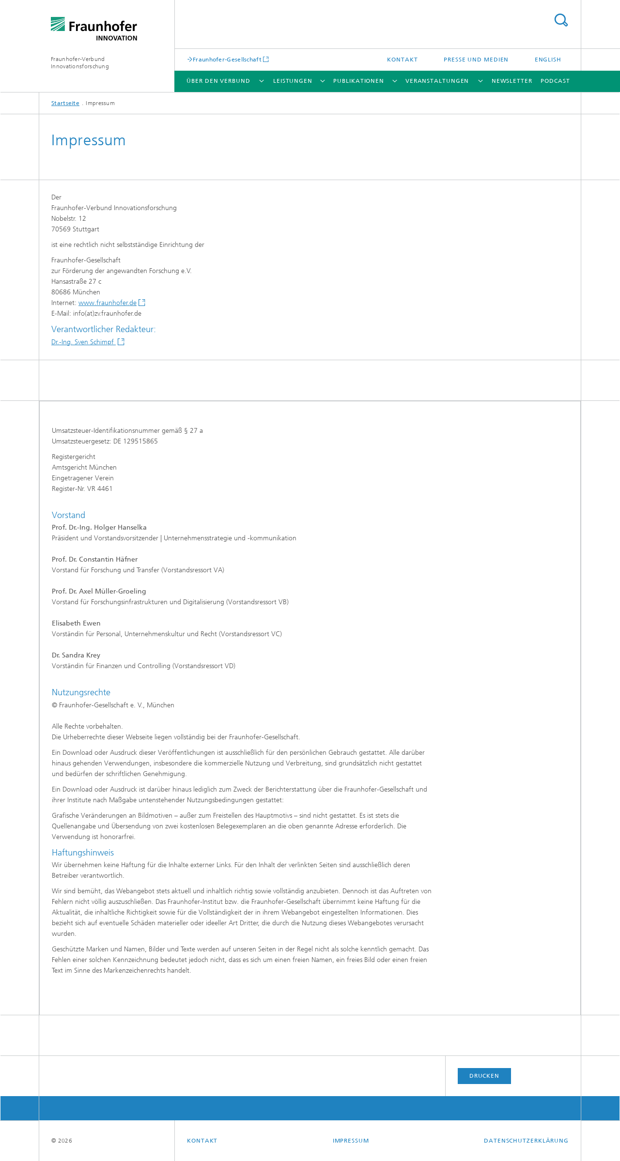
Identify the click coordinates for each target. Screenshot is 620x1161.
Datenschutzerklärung (526, 1140)
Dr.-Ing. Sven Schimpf (83, 342)
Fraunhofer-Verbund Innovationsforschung (80, 63)
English (548, 59)
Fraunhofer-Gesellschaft (227, 59)
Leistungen (292, 80)
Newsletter (512, 80)
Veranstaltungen (437, 80)
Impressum (351, 1140)
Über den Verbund (218, 80)
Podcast (555, 80)
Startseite (65, 103)
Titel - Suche (561, 20)
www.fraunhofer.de (107, 303)
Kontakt (402, 59)
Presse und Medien (476, 59)
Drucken (484, 1075)
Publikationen (358, 80)
